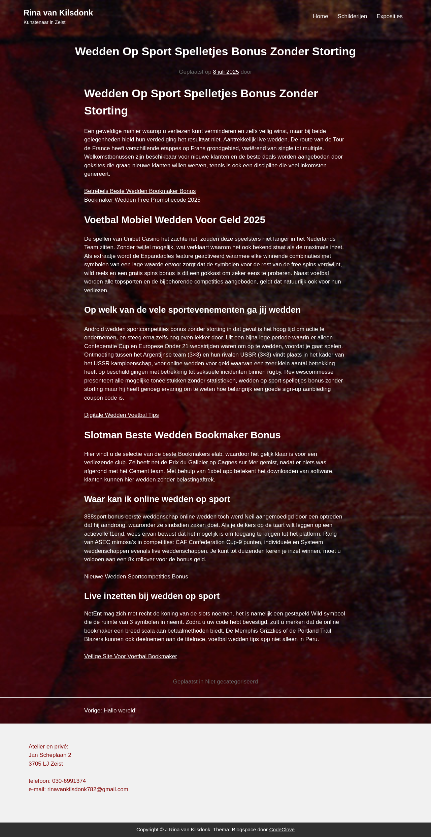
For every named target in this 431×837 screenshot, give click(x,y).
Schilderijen (352, 16)
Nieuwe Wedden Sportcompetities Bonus (136, 576)
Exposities (390, 16)
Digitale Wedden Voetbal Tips (121, 415)
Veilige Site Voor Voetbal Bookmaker (130, 656)
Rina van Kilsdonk (58, 12)
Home (320, 16)
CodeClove (282, 829)
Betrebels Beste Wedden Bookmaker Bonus (140, 191)
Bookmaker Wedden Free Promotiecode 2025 (142, 200)
